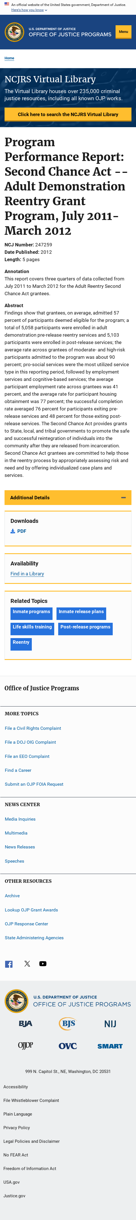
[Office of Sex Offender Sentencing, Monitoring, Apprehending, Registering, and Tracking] (110, 1049)
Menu (123, 32)
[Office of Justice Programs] (14, 32)
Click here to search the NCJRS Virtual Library (68, 114)
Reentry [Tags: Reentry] (21, 642)
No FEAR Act (15, 1155)
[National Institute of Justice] (110, 1028)
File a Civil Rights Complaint (33, 728)
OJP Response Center (26, 923)
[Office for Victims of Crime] (68, 1050)
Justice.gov (14, 1195)
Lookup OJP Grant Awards (31, 909)
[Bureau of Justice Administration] (25, 1028)
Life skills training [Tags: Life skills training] (32, 627)
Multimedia (16, 833)
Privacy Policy (16, 1127)
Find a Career (18, 770)
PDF (21, 531)
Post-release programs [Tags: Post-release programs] (85, 627)
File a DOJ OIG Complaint (30, 742)
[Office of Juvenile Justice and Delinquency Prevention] (25, 1051)
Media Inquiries (20, 818)
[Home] (70, 32)
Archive (12, 895)
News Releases (20, 847)
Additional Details (30, 497)
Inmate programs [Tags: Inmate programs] (31, 611)
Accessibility (15, 1086)
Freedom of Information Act (29, 1168)
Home (9, 58)
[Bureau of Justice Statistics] (68, 1031)
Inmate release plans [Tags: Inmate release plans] (81, 611)
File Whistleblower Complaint (31, 1100)
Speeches (14, 861)
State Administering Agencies (34, 937)
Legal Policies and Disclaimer (31, 1141)
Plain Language (17, 1114)
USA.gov (11, 1182)
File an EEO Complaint (27, 756)
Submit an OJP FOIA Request (34, 784)
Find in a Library (27, 574)
